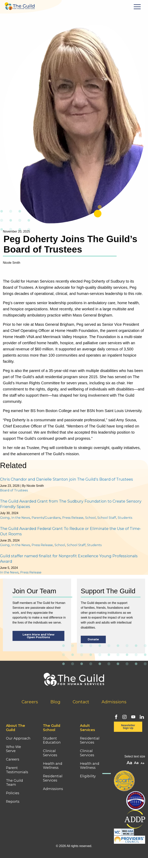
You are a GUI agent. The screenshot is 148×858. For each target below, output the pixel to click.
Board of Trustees (14, 490)
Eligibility (88, 776)
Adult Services (87, 728)
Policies (12, 793)
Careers (30, 701)
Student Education (52, 740)
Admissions (114, 701)
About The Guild (15, 728)
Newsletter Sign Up (128, 727)
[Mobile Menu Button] (138, 6)
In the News (20, 518)
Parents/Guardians (46, 518)
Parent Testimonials (17, 770)
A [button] (143, 763)
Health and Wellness (52, 765)
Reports (12, 801)
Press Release (72, 518)
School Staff (106, 518)
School (90, 518)
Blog (55, 701)
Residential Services (52, 778)
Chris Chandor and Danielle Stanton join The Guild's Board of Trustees (66, 479)
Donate (93, 639)
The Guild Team (14, 782)
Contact (81, 701)
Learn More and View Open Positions (38, 636)
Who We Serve (13, 749)
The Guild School (51, 728)
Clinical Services (50, 753)
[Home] (19, 5)
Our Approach (18, 738)
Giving (5, 518)
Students (125, 518)
